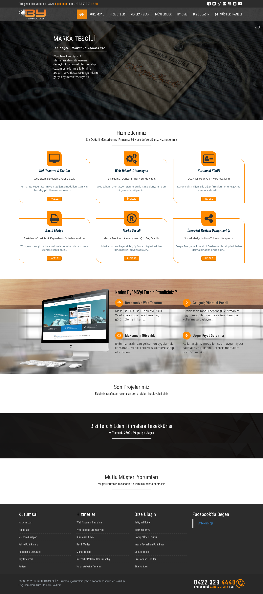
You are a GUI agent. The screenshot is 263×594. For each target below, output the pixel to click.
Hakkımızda (25, 522)
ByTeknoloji (205, 523)
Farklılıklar (24, 529)
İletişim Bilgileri (143, 522)
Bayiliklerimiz (26, 559)
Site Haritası (141, 566)
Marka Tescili (84, 551)
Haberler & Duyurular (30, 551)
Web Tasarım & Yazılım (89, 522)
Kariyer (22, 566)
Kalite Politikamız (28, 544)
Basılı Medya (83, 544)
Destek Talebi (142, 551)
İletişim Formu (142, 529)
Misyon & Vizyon (28, 537)
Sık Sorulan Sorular (145, 559)
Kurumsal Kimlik (85, 537)
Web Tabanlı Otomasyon (90, 529)
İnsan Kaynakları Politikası (149, 544)
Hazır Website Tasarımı (89, 566)
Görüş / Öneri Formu (146, 537)
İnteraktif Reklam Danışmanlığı (93, 559)
